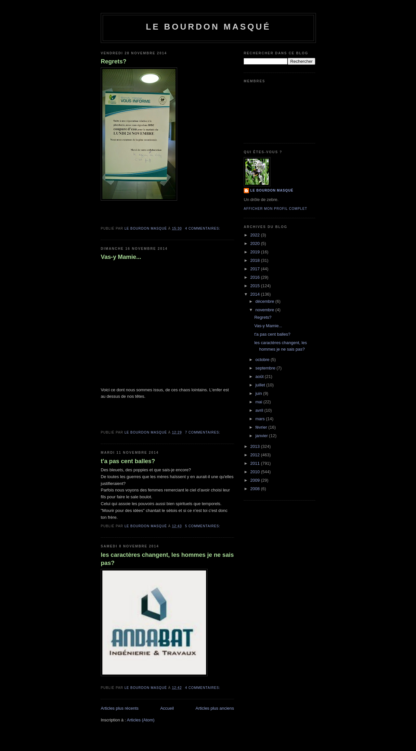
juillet (260, 384)
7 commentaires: (203, 432)
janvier (262, 435)
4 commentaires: (203, 228)
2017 (255, 268)
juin (259, 393)
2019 (255, 251)
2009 (255, 480)
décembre (265, 301)
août (260, 376)
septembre (266, 368)
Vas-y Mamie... (121, 257)
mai (259, 401)
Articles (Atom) (140, 719)
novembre (265, 309)
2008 (255, 488)
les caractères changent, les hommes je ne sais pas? (167, 559)
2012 (255, 454)
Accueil (167, 708)
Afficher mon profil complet (275, 208)
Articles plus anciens (215, 708)
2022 (255, 235)
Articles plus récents (119, 708)
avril (259, 410)
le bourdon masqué (208, 27)
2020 (255, 243)
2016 (255, 277)
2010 (255, 471)
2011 (255, 463)
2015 (255, 285)
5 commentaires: (203, 526)
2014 (255, 294)
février (261, 427)
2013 (255, 446)
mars (260, 418)
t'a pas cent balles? (128, 461)
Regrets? (113, 61)
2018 (255, 260)
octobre (263, 359)
